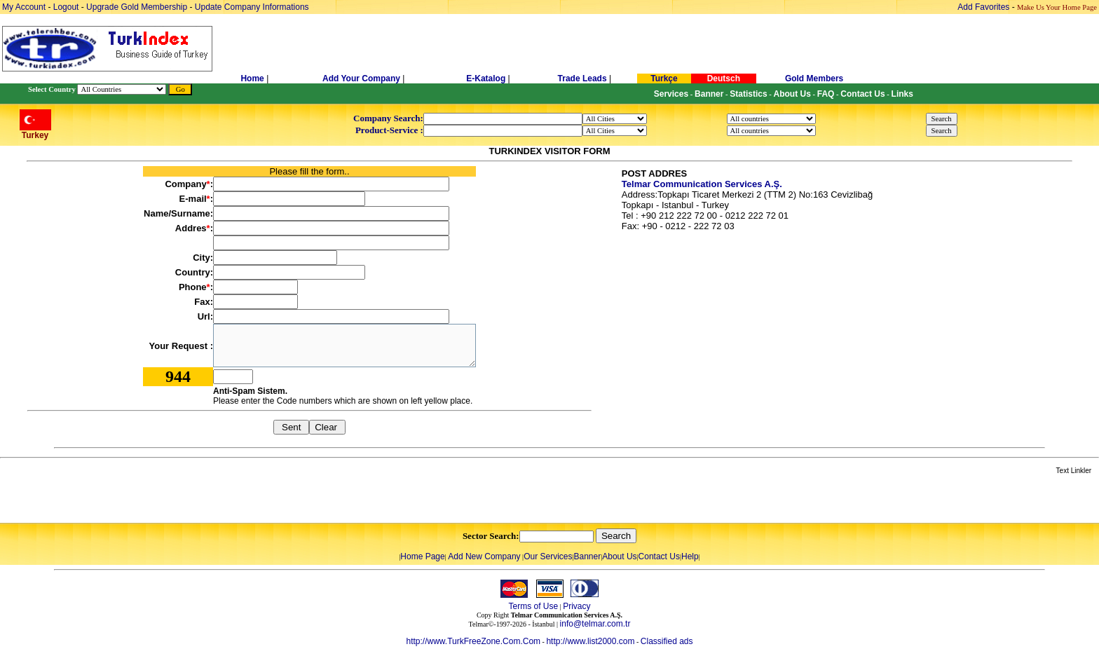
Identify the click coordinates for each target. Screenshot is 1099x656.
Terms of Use (533, 606)
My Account (25, 7)
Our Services (548, 556)
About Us (619, 556)
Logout (66, 7)
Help (690, 556)
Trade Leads (582, 78)
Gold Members (814, 78)
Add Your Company (362, 78)
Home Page (422, 556)
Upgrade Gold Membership (137, 7)
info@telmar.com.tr (595, 624)
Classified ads (667, 641)
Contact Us (659, 556)
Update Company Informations (252, 7)
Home (253, 78)
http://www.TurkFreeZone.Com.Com (473, 641)
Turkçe (663, 78)
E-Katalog (485, 78)
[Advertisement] (166, 500)
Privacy (576, 606)
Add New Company (484, 556)
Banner (587, 556)
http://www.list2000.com (590, 641)
